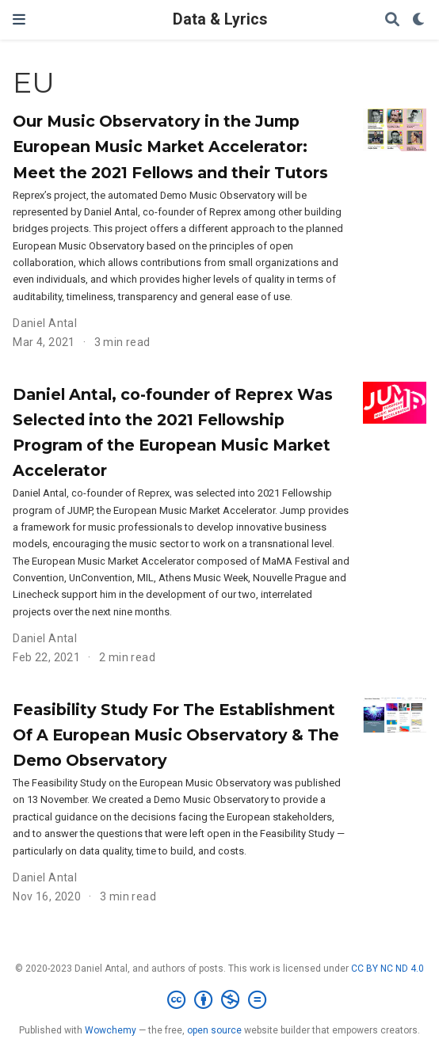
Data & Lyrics (220, 19)
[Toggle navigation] (19, 19)
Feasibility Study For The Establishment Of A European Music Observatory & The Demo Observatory (176, 735)
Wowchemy (110, 1030)
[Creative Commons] (220, 1000)
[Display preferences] (419, 20)
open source (214, 1030)
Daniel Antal (45, 323)
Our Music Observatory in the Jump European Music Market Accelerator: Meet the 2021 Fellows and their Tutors (170, 146)
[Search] (392, 20)
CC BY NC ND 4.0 (387, 968)
